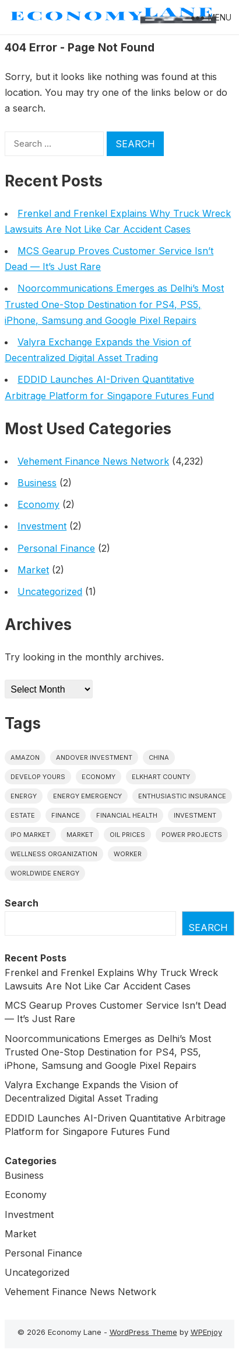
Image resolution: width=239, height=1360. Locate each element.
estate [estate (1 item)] (22, 815)
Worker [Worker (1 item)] (128, 854)
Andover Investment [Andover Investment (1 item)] (94, 757)
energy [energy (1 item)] (23, 796)
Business (37, 483)
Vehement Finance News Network (93, 461)
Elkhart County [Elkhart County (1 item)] (161, 777)
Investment (41, 526)
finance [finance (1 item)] (65, 815)
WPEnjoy (206, 1332)
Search (21, 903)
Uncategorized (49, 591)
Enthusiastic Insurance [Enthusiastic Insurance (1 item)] (182, 796)
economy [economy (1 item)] (98, 777)
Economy (38, 504)
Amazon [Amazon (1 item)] (25, 757)
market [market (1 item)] (79, 834)
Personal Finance (56, 548)
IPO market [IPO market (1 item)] (30, 834)
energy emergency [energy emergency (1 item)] (87, 796)
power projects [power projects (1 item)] (191, 834)
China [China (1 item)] (159, 757)
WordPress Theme (143, 1332)
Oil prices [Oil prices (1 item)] (127, 834)
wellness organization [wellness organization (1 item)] (53, 854)
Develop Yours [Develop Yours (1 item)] (37, 777)
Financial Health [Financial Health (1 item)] (126, 815)
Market (33, 570)
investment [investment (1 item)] (195, 815)
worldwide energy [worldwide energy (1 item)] (44, 873)
